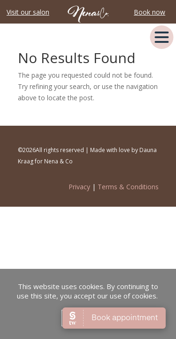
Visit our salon (28, 12)
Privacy (79, 186)
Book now (149, 12)
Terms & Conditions (128, 186)
